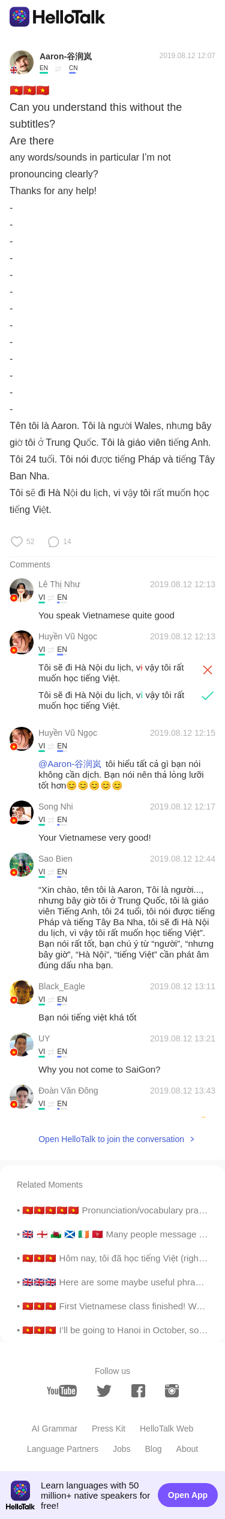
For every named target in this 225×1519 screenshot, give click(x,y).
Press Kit (108, 1428)
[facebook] (138, 1390)
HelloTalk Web (166, 1428)
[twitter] (104, 1391)
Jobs (122, 1449)
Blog (153, 1449)
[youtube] (62, 1391)
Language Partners (62, 1449)
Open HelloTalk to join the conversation (111, 1139)
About (187, 1449)
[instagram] (172, 1390)
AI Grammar (54, 1428)
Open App (188, 1495)
